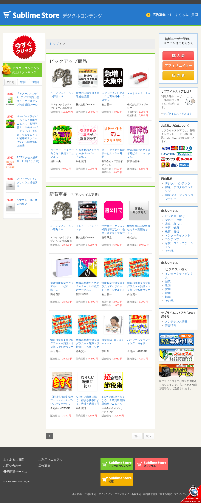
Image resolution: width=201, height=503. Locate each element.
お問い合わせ (12, 465)
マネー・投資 (173, 220)
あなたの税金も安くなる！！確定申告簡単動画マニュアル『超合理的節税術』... (113, 403)
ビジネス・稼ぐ (175, 216)
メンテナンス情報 (176, 321)
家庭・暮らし (173, 223)
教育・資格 (172, 231)
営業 (168, 289)
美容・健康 (172, 227)
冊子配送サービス (15, 471)
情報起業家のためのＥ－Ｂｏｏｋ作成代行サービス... (87, 286)
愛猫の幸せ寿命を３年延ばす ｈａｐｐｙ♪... (138, 153)
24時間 (35, 82)
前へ (137, 436)
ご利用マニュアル (50, 459)
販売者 (179, 75)
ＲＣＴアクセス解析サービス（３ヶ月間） (113, 153)
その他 (169, 250)
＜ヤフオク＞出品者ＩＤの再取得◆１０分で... (113, 96)
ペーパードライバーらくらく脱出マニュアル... (62, 153)
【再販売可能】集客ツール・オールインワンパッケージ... (62, 400)
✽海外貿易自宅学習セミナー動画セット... (138, 229)
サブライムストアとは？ (177, 113)
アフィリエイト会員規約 (128, 494)
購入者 (179, 56)
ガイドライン (105, 494)
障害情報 (170, 325)
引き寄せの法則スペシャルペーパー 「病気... (87, 153)
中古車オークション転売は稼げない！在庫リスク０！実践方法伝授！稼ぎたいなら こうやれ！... (113, 233)
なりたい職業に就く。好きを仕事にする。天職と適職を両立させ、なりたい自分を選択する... (87, 403)
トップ (54, 44)
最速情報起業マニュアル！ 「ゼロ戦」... (62, 286)
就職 (168, 293)
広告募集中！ (162, 15)
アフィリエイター (178, 65)
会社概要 (77, 494)
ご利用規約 (90, 494)
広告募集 (44, 465)
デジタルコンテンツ (177, 183)
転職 (168, 296)
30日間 (10, 82)
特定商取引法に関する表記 (157, 494)
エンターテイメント (177, 235)
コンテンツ (172, 239)
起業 (168, 281)
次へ (148, 436)
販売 (168, 285)
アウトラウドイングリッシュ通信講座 (27, 182)
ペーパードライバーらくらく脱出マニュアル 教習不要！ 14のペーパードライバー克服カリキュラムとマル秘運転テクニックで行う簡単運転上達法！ (27, 131)
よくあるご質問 (186, 15)
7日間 (23, 82)
